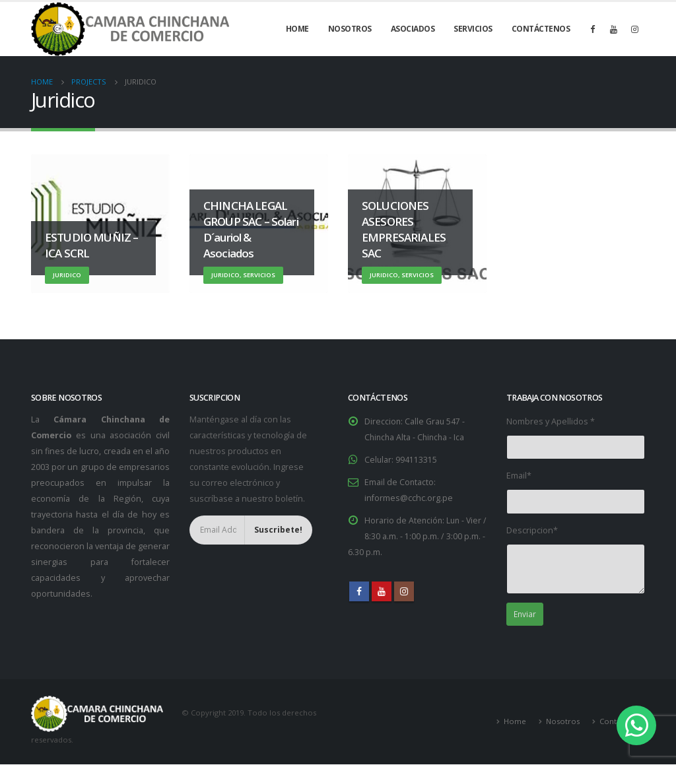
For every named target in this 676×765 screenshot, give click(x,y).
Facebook (359, 591)
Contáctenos (541, 28)
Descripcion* (532, 530)
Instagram (404, 591)
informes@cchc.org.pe (408, 498)
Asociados (413, 28)
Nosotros (350, 28)
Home (297, 28)
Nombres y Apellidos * (550, 421)
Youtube (381, 591)
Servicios (473, 28)
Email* (518, 475)
